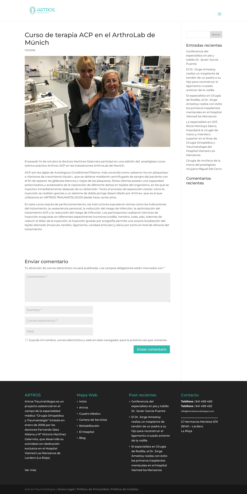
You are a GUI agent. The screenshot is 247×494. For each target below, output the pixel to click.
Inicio (83, 401)
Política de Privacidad (93, 489)
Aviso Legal (66, 489)
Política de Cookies (124, 489)
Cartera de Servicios (93, 419)
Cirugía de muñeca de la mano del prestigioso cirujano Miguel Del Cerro (204, 165)
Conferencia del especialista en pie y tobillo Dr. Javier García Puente (150, 406)
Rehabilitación (89, 425)
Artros (83, 407)
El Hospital (86, 432)
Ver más (30, 470)
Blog (82, 438)
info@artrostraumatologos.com (197, 411)
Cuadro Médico (89, 413)
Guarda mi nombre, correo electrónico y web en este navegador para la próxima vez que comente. (98, 340)
